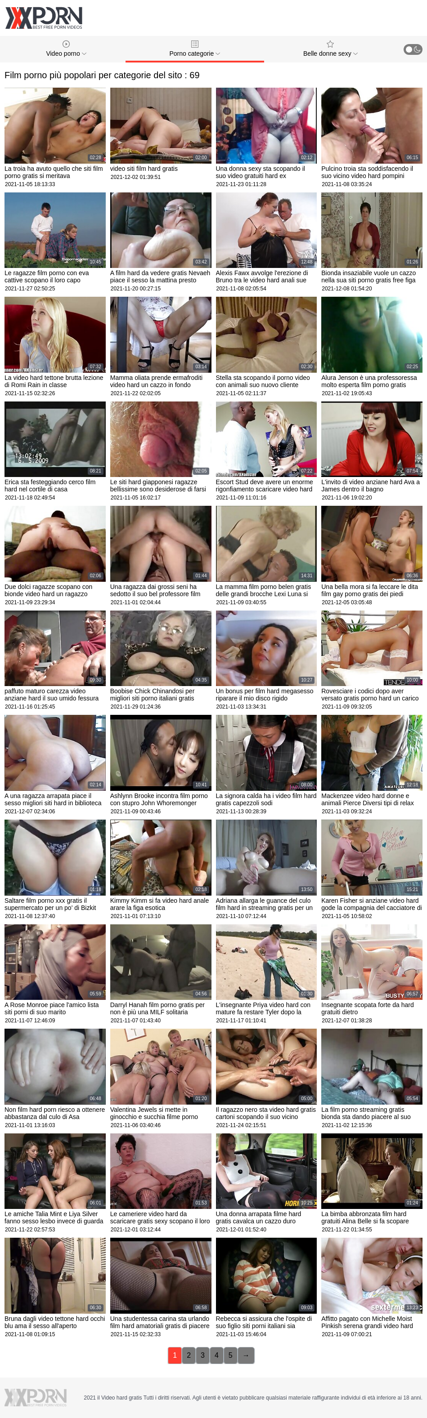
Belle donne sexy (330, 48)
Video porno (66, 48)
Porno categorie (194, 48)
